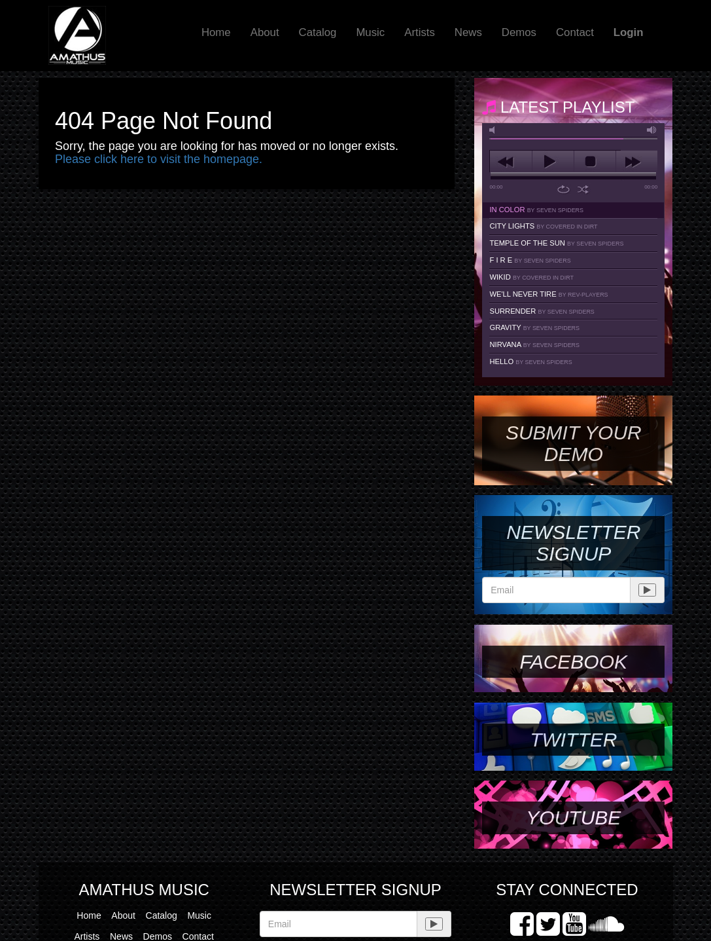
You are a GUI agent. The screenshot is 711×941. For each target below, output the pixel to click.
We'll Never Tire (548, 294)
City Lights (543, 226)
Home (216, 32)
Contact (575, 32)
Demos (519, 32)
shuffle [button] (583, 189)
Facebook (573, 662)
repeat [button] (563, 189)
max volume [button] (652, 130)
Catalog (318, 32)
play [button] (553, 162)
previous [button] (510, 162)
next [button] (636, 162)
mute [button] (494, 130)
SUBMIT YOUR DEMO (574, 443)
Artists (419, 32)
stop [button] (595, 162)
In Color (536, 209)
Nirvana (534, 344)
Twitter (573, 739)
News (468, 32)
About (265, 32)
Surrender (541, 311)
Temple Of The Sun (556, 243)
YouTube (573, 817)
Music (370, 32)
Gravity (534, 327)
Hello (530, 361)
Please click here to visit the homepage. (158, 159)
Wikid (531, 277)
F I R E (529, 260)
